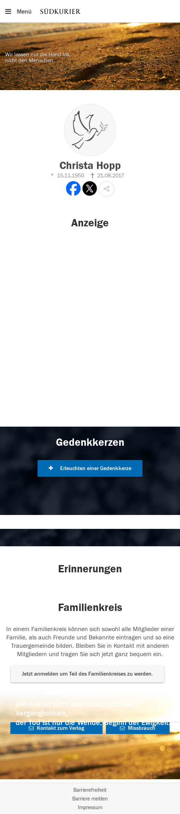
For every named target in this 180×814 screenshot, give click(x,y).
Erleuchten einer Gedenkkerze (90, 468)
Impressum (90, 808)
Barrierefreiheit (90, 790)
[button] (106, 189)
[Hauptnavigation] (90, 11)
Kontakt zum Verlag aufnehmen (56, 729)
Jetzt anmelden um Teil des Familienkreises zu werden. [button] (87, 674)
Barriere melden (90, 799)
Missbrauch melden (137, 729)
